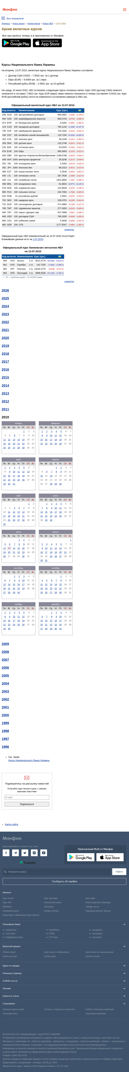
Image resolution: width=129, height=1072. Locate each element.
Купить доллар (10, 956)
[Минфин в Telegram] (15, 852)
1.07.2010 (38, 239)
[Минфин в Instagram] (34, 852)
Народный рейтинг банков (98, 911)
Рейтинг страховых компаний (99, 1009)
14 (18, 439)
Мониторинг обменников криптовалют (21, 915)
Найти (119, 871)
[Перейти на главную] (10, 10)
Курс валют (8, 898)
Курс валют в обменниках (56, 952)
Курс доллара (50, 898)
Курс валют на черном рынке (99, 952)
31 (14, 484)
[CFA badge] (10, 1026)
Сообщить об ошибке (64, 881)
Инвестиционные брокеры (98, 902)
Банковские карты (53, 902)
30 (9, 484)
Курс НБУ (7, 902)
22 (23, 443)
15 (23, 439)
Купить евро (50, 956)
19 (9, 443)
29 (23, 447)
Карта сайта (11, 824)
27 (14, 447)
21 (18, 443)
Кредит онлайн (51, 911)
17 (51, 439)
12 (9, 439)
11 (4, 439)
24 (51, 443)
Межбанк (7, 907)
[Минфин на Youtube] (43, 852)
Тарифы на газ (92, 907)
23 (46, 443)
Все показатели (15, 18)
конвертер (69, 229)
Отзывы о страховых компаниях (59, 1009)
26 (9, 447)
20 (14, 443)
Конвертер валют (11, 911)
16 (46, 439)
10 (51, 435)
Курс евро (90, 898)
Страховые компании (95, 1013)
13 (14, 439)
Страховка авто (10, 1013)
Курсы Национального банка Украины (29, 760)
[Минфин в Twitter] (25, 852)
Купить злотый (92, 956)
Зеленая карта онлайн (13, 1009)
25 (4, 447)
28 (18, 447)
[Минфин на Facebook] (6, 852)
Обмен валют (9, 952)
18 (4, 443)
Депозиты (49, 907)
